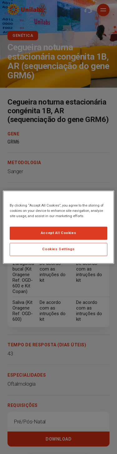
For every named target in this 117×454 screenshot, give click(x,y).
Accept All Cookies (58, 233)
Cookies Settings (58, 249)
